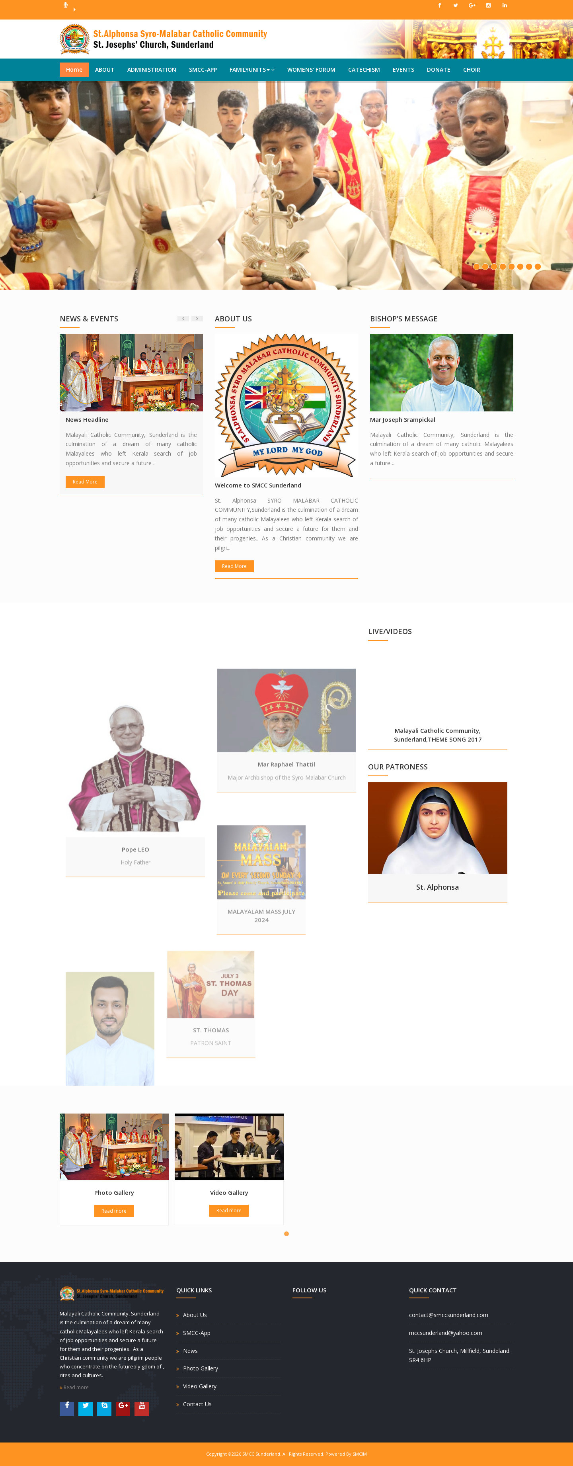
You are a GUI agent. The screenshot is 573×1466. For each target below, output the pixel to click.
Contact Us (197, 1404)
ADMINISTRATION (151, 69)
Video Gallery (229, 1192)
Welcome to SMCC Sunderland (258, 485)
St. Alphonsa (437, 887)
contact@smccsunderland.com (448, 1315)
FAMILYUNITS (252, 69)
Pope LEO (135, 979)
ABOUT (105, 69)
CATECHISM (364, 69)
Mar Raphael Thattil (286, 853)
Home (74, 69)
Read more (114, 1211)
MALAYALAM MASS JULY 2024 (261, 977)
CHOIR (471, 69)
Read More (85, 481)
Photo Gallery (114, 1192)
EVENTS (403, 69)
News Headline (87, 419)
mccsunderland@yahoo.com (445, 1333)
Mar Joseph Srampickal (402, 419)
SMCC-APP (203, 69)
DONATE (438, 69)
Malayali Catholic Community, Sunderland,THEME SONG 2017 (438, 734)
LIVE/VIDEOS (390, 631)
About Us (195, 1315)
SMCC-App (196, 1333)
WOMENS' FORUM (311, 69)
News (190, 1350)
